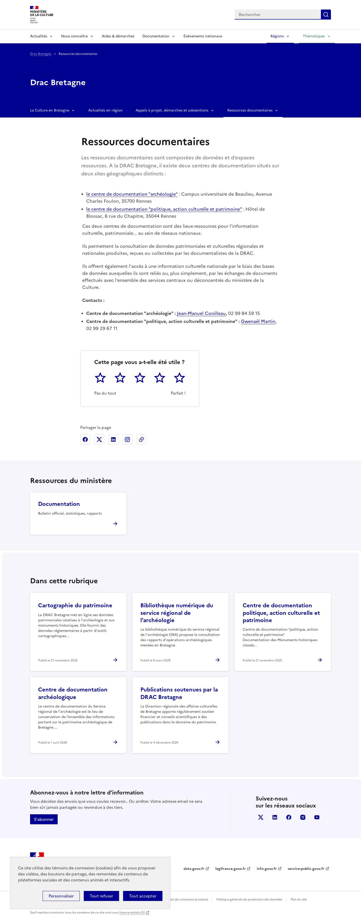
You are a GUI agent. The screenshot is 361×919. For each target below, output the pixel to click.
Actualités (38, 36)
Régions (277, 36)
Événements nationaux (203, 36)
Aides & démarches (118, 36)
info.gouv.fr (267, 868)
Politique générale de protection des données (249, 899)
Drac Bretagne (41, 54)
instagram (303, 817)
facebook (289, 817)
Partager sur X (99, 439)
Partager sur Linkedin (113, 439)
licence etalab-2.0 (132, 912)
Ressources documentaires (250, 110)
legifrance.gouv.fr (230, 868)
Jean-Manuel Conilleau (201, 313)
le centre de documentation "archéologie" (131, 194)
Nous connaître (74, 36)
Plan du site (299, 899)
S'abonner (44, 819)
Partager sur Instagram (127, 439)
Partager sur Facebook (85, 439)
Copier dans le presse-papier (141, 439)
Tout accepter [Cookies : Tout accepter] (142, 896)
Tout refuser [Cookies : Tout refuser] (101, 896)
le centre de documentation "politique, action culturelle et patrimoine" (164, 209)
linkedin (275, 817)
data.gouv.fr (194, 868)
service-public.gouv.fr (306, 868)
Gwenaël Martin (258, 321)
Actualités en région (105, 110)
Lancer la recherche (326, 15)
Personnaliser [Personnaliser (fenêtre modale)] (61, 896)
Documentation (155, 36)
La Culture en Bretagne (49, 110)
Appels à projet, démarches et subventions (172, 110)
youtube (317, 817)
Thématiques (314, 36)
